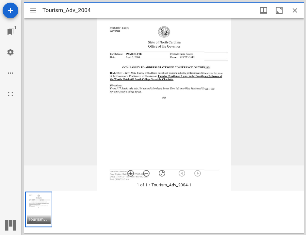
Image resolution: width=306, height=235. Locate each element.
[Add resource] (10, 10)
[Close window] (295, 10)
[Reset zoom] (162, 173)
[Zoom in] (130, 173)
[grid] (164, 212)
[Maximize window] (279, 10)
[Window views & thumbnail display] (263, 10)
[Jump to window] (10, 31)
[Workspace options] (10, 73)
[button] (39, 209)
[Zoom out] (146, 173)
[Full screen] (10, 94)
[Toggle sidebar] (33, 10)
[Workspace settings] (10, 52)
